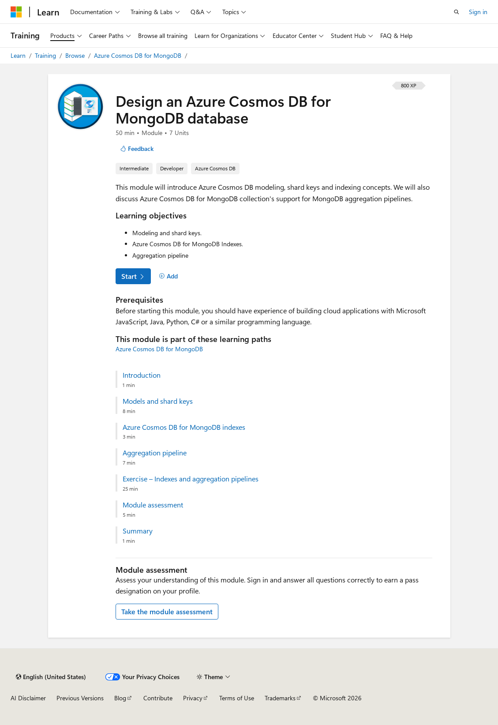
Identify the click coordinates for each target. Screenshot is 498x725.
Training (46, 55)
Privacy (192, 698)
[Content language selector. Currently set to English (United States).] (51, 677)
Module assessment (153, 504)
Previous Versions (80, 698)
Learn (19, 55)
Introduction (142, 375)
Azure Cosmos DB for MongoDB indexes (184, 427)
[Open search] (456, 12)
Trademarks (280, 698)
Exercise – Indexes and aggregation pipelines (190, 478)
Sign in (478, 12)
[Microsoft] (16, 12)
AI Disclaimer (28, 698)
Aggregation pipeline (155, 452)
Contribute (157, 698)
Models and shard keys (158, 401)
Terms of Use (236, 698)
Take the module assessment (167, 611)
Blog (120, 698)
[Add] (168, 276)
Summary (138, 530)
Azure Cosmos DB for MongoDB (138, 55)
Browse (75, 55)
